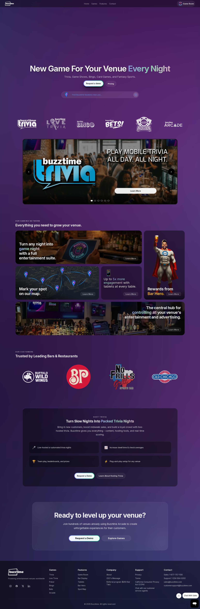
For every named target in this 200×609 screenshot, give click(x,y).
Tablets (81, 582)
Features (103, 4)
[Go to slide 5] (105, 200)
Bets (51, 589)
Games (94, 4)
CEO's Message (113, 578)
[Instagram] (10, 586)
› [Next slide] (171, 171)
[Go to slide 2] (95, 200)
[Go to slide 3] (98, 200)
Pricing (111, 84)
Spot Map (82, 589)
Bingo (51, 585)
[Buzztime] (9, 4)
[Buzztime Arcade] (173, 124)
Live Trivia (53, 578)
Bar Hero (81, 585)
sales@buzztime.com (173, 582)
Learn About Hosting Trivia (111, 477)
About (109, 575)
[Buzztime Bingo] (85, 124)
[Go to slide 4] (102, 200)
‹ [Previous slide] (28, 171)
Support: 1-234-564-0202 (175, 578)
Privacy (138, 575)
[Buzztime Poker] (144, 124)
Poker (51, 582)
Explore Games (116, 540)
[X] (23, 586)
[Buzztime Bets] (114, 124)
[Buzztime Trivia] (27, 124)
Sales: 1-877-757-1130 (173, 575)
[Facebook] (16, 586)
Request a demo (93, 83)
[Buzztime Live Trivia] (56, 124)
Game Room (186, 3)
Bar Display (82, 578)
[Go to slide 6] (108, 200)
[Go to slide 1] (92, 200)
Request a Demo (84, 477)
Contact (112, 4)
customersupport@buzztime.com (178, 585)
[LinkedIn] (29, 586)
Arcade (52, 593)
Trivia (51, 575)
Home (86, 4)
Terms (137, 578)
